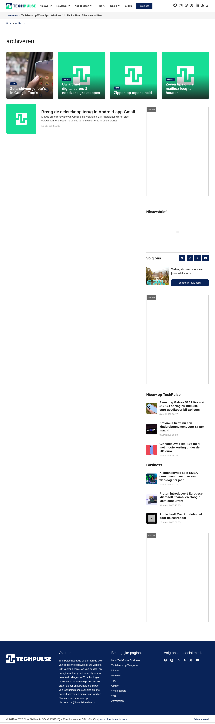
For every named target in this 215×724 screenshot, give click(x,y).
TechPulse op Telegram (124, 665)
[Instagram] (180, 5)
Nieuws (115, 670)
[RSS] (202, 5)
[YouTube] (205, 258)
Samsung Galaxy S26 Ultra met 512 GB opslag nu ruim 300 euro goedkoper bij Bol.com (181, 406)
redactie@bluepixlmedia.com (79, 702)
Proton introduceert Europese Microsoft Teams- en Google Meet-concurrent (181, 497)
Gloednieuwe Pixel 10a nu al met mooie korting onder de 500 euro (179, 447)
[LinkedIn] (197, 5)
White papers (118, 690)
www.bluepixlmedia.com (113, 719)
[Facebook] (175, 5)
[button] (50, 6)
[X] (192, 5)
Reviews (116, 675)
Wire (114, 695)
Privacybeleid (201, 719)
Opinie (115, 685)
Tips (113, 680)
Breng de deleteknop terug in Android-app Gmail (88, 112)
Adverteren (117, 701)
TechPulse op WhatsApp (35, 15)
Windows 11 (58, 15)
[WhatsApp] (186, 5)
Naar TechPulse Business (125, 660)
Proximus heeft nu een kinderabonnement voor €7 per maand (181, 426)
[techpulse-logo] (21, 6)
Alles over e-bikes (92, 15)
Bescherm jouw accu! (190, 283)
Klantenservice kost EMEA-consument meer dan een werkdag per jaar (179, 476)
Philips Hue (73, 15)
